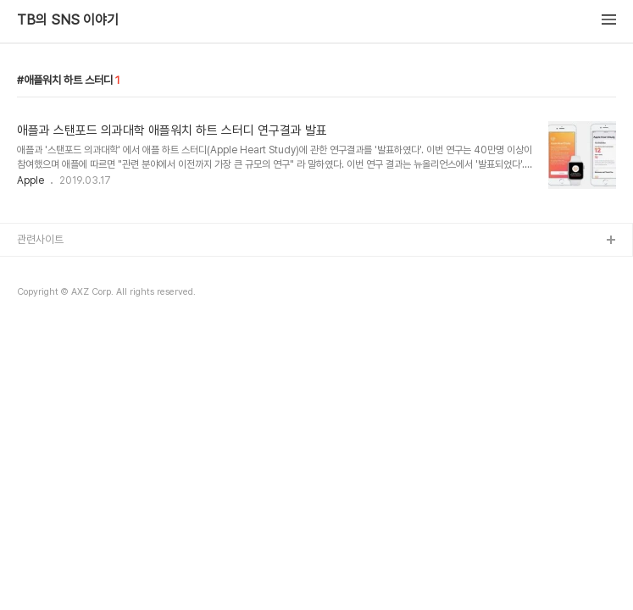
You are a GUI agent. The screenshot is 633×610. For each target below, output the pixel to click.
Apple (30, 180)
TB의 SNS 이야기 (68, 20)
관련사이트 (40, 239)
